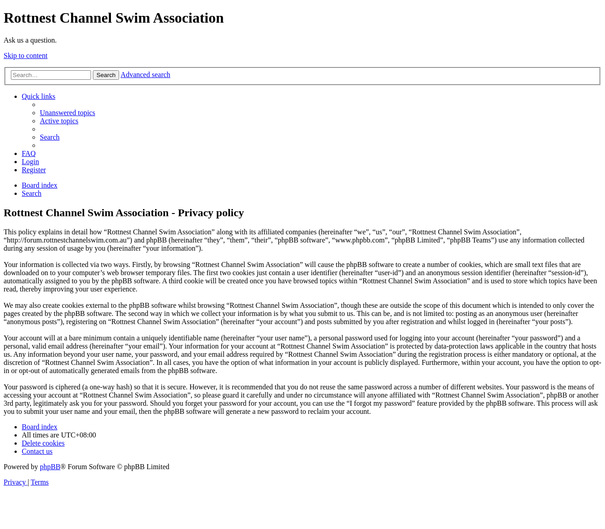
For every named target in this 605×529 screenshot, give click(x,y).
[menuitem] (67, 112)
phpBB (50, 467)
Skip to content (26, 55)
